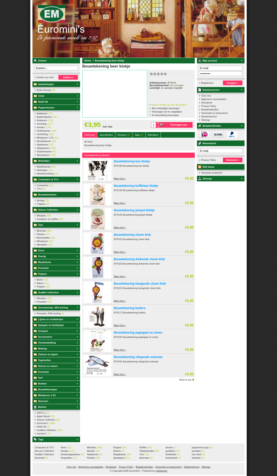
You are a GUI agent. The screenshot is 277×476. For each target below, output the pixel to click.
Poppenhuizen (46, 107)
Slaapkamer (46, 148)
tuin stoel (198, 454)
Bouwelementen (47, 194)
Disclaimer (206, 102)
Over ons (206, 95)
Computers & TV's (48, 179)
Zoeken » (68, 77)
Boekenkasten (47, 117)
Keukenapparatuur (72, 454)
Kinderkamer (46, 130)
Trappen (43, 204)
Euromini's (89, 29)
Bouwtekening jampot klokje (134, 210)
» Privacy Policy (207, 160)
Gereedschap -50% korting (53, 307)
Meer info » (120, 178)
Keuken (44, 127)
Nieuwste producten (211, 172)
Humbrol (44, 433)
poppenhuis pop (202, 447)
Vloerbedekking (47, 342)
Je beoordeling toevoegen (165, 115)
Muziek (93, 451)
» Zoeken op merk (44, 77)
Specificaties (106, 135)
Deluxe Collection (48, 209)
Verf (40, 377)
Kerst (41, 250)
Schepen (43, 331)
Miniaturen (45, 241)
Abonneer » (232, 160)
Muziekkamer (46, 141)
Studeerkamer (47, 151)
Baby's (43, 283)
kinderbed (173, 454)
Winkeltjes (44, 161)
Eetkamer (45, 120)
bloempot (146, 458)
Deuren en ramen (48, 366)
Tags (40, 439)
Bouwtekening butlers (129, 308)
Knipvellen (69, 458)
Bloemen (44, 230)
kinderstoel (173, 458)
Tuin (40, 225)
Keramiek (43, 372)
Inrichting (45, 124)
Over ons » (239, 9)
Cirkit (41, 96)
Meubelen (44, 244)
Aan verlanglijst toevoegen (166, 108)
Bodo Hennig (46, 90)
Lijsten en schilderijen (50, 319)
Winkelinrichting (47, 173)
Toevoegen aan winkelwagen (178, 125)
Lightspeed (161, 471)
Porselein (43, 268)
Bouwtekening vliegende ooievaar (138, 357)
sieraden (198, 451)
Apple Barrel (46, 416)
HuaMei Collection (48, 292)
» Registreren (206, 83)
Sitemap (205, 120)
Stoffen (145, 447)
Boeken (42, 383)
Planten (43, 234)
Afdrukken (153, 135)
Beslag (43, 200)
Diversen (43, 401)
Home (87, 60)
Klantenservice (211, 90)
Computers (45, 185)
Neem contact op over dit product (169, 104)
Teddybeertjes (149, 451)
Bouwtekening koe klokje (132, 161)
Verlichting (45, 134)
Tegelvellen (44, 360)
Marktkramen (46, 166)
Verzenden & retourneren (214, 113)
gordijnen (173, 451)
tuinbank (198, 458)
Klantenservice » (236, 12)
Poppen (42, 274)
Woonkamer (46, 155)
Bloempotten (46, 237)
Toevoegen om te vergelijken (167, 111)
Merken (42, 407)
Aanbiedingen (46, 84)
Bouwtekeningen (47, 389)
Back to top (185, 379)
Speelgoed (121, 458)
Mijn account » (237, 15)
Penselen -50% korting (50, 313)
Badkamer (45, 113)
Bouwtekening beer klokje (109, 60)
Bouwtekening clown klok (132, 234)
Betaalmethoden (210, 109)
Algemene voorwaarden (213, 99)
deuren (171, 447)
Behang (42, 348)
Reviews (124, 135)
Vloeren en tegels (48, 354)
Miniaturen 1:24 (47, 137)
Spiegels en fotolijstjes (51, 325)
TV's (41, 188)
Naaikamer (45, 144)
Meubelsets (44, 262)
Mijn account (210, 60)
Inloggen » (233, 83)
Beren (42, 279)
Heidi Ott (43, 101)
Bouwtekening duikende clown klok (139, 259)
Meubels (44, 215)
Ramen (118, 451)
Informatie (89, 135)
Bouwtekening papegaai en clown (138, 332)
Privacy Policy (208, 106)
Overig (42, 256)
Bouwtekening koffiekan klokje (136, 185)
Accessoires (45, 337)
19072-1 (43, 412)
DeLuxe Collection (44, 451)
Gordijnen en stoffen (50, 219)
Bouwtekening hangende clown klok (140, 283)
